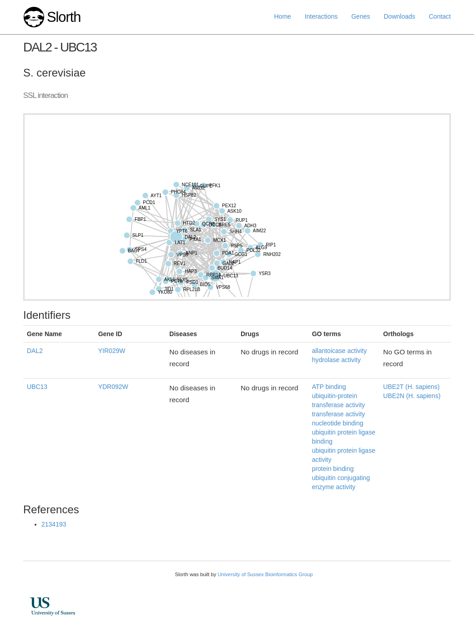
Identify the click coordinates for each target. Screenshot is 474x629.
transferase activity (338, 414)
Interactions (321, 16)
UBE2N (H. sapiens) (411, 395)
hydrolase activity (336, 359)
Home (282, 16)
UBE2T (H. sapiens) (411, 386)
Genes (360, 16)
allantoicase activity (339, 350)
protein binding (333, 468)
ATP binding (329, 386)
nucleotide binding (337, 423)
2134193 (53, 524)
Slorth (64, 17)
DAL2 (35, 350)
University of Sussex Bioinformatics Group (265, 574)
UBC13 (37, 386)
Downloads (399, 16)
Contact (440, 16)
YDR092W (113, 386)
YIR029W (112, 350)
